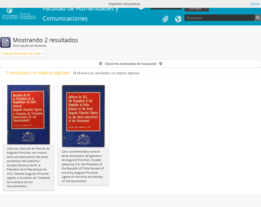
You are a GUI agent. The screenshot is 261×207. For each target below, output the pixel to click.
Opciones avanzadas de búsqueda (130, 63)
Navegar (195, 8)
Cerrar (254, 4)
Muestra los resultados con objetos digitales (106, 73)
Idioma (178, 19)
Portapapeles (165, 19)
